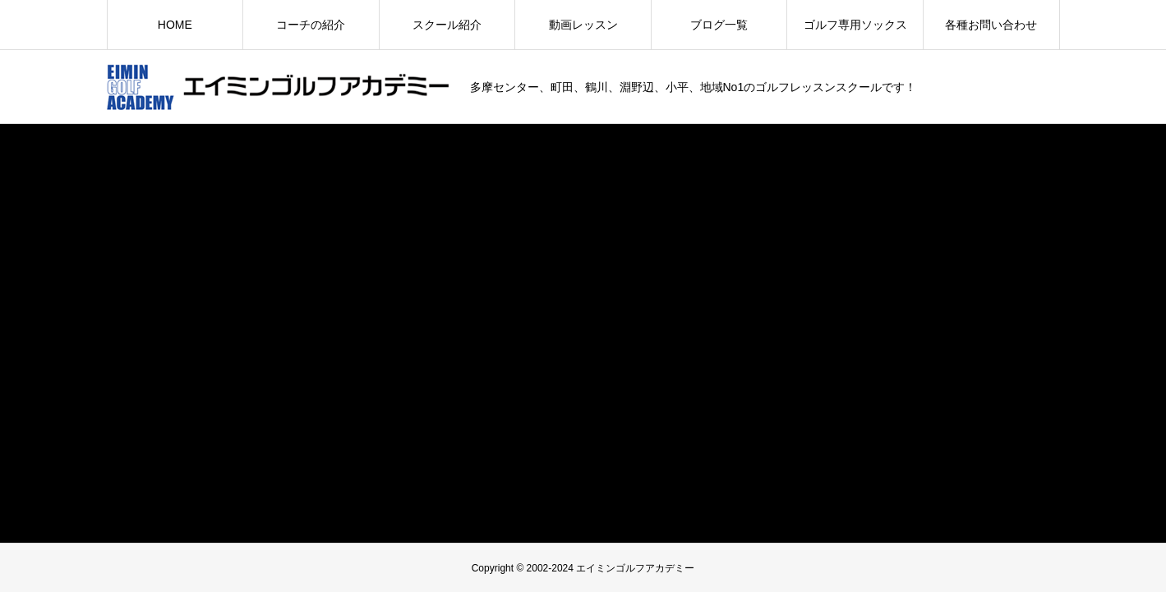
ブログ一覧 (719, 24)
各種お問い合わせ (991, 24)
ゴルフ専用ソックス (855, 24)
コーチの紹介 (310, 24)
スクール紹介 (447, 24)
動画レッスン (583, 24)
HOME (175, 24)
